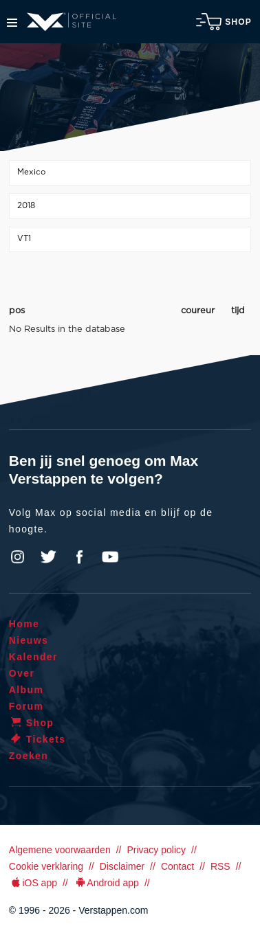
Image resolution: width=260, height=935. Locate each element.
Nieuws (28, 640)
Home (24, 623)
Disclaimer (122, 866)
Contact (177, 866)
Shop (224, 21)
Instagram (18, 557)
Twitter (49, 557)
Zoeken (28, 755)
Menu (12, 22)
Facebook (79, 557)
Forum (26, 706)
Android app (106, 882)
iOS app (33, 882)
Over (22, 673)
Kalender (33, 656)
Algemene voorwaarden (60, 849)
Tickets (37, 739)
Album (26, 689)
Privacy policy (156, 849)
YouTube (110, 557)
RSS (220, 866)
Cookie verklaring (46, 866)
